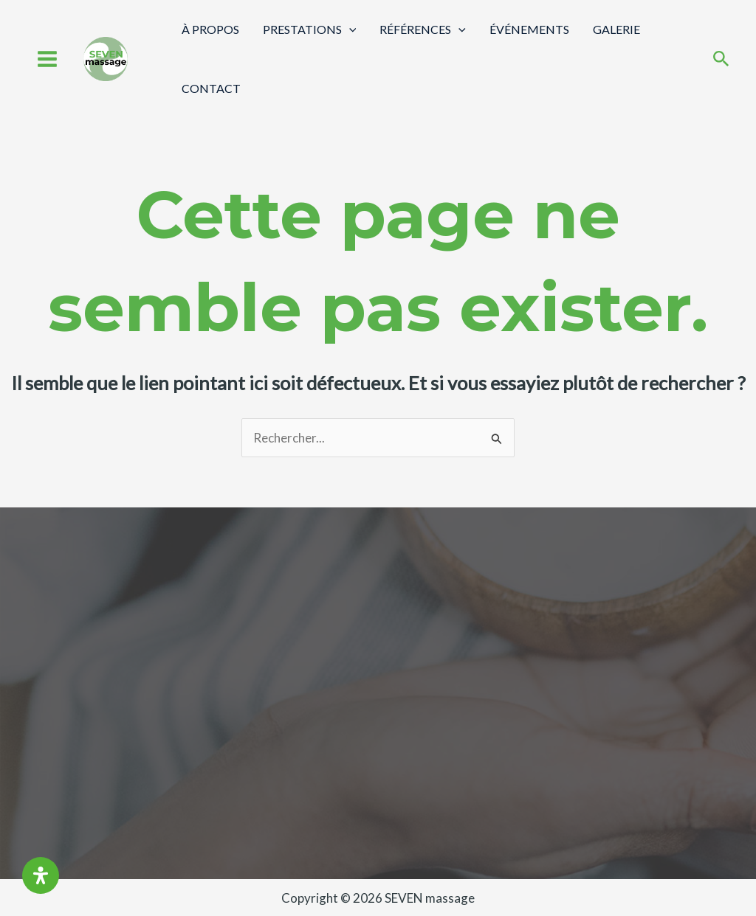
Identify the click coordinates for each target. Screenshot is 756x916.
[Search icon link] (721, 60)
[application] (349, 29)
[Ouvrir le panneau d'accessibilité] (40, 875)
